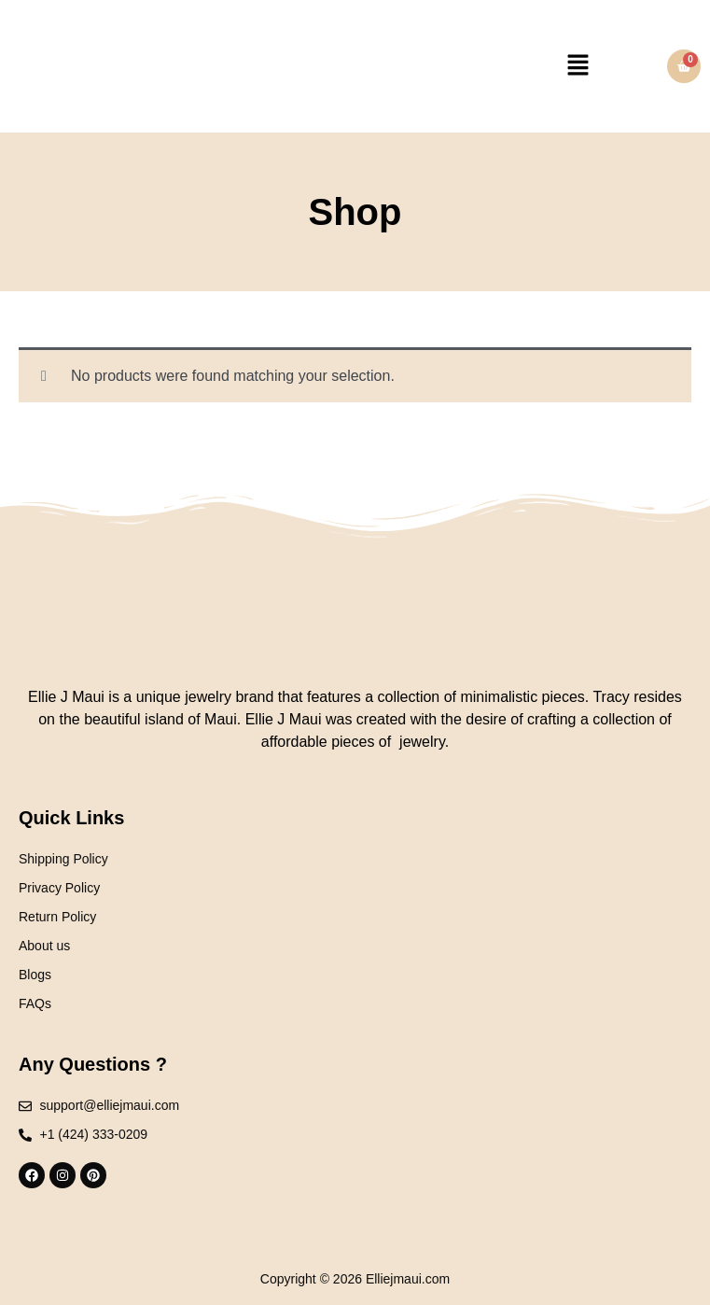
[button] (577, 66)
